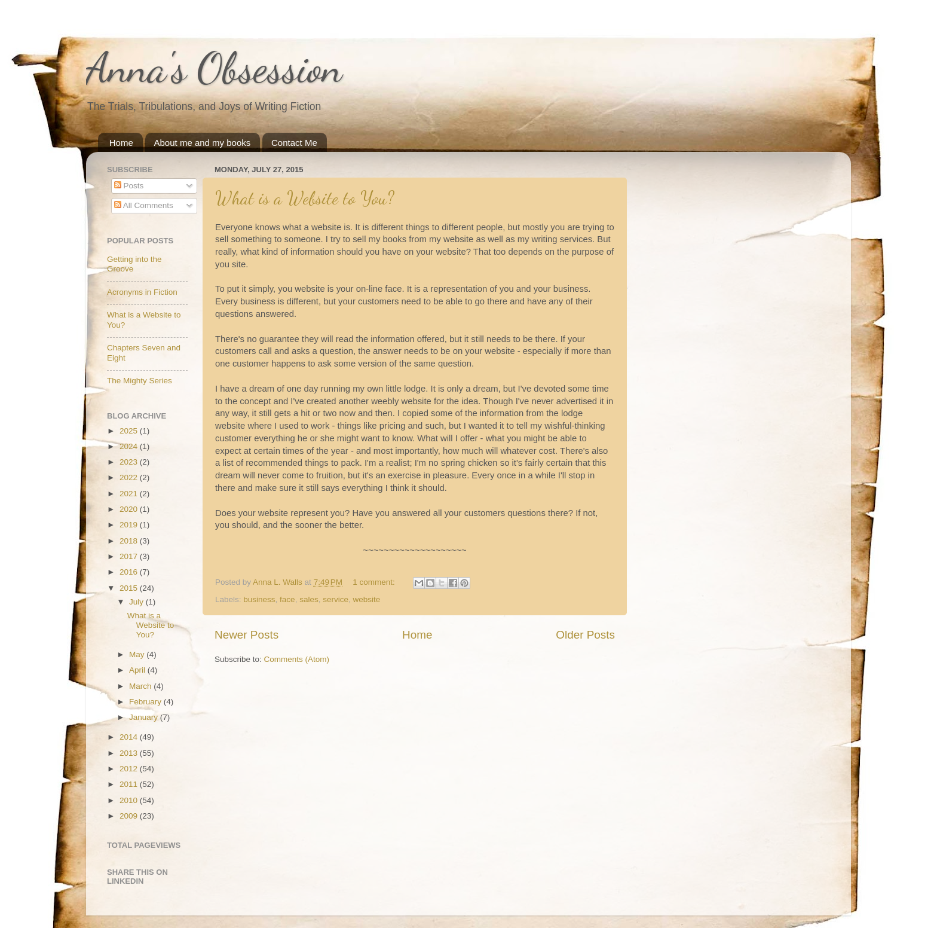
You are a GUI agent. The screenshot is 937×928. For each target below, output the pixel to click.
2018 (130, 540)
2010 (130, 800)
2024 (130, 446)
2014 (130, 736)
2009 (130, 815)
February (146, 701)
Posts (129, 185)
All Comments (143, 205)
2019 (130, 524)
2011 (130, 784)
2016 (130, 571)
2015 (130, 588)
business (259, 599)
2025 (130, 430)
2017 (130, 556)
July (137, 601)
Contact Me (294, 143)
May (137, 654)
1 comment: (375, 582)
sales (309, 599)
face (287, 599)
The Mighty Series (139, 380)
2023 (130, 461)
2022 (130, 477)
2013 (130, 753)
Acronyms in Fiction (142, 292)
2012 (130, 768)
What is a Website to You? (304, 198)
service (335, 599)
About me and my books (202, 143)
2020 (130, 509)
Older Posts (585, 634)
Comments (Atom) (297, 659)
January (144, 717)
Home (121, 143)
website (366, 599)
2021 (130, 493)
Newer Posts (246, 634)
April (138, 670)
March (141, 686)
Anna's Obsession (214, 68)
